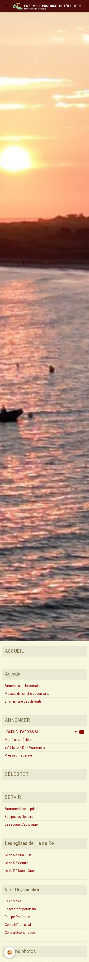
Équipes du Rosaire (19, 817)
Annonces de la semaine (23, 686)
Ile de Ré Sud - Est (18, 855)
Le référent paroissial (21, 909)
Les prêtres (13, 901)
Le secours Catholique (21, 824)
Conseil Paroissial (18, 925)
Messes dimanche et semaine (27, 693)
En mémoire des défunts (23, 701)
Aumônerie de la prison (22, 809)
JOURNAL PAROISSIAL (44, 732)
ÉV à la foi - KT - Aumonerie (25, 747)
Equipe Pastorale (17, 917)
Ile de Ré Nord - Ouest (21, 871)
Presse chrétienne (18, 755)
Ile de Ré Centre (16, 863)
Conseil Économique (20, 932)
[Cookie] (9, 952)
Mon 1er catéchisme (20, 740)
